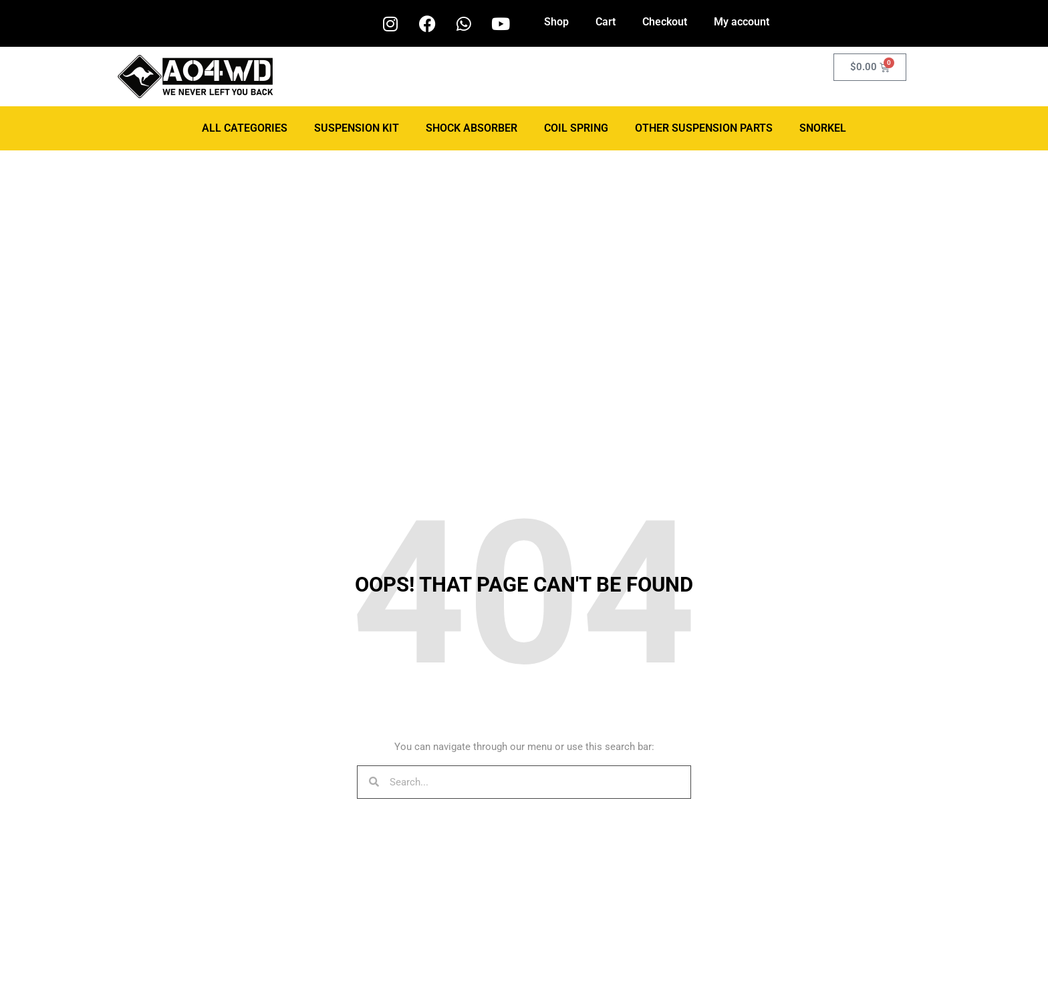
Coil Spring (576, 128)
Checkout (664, 21)
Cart (606, 21)
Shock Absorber (471, 128)
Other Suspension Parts (704, 128)
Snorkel (822, 128)
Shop (556, 21)
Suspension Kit (356, 128)
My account (741, 21)
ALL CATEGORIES (244, 128)
